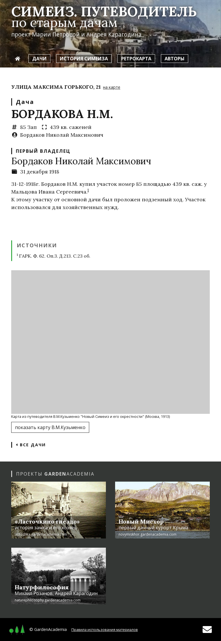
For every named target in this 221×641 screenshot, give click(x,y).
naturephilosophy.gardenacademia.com (48, 600)
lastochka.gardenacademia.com (41, 534)
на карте (111, 87)
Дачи (39, 58)
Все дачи (31, 444)
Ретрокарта (136, 58)
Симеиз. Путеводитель (104, 11)
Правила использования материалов (104, 629)
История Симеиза (84, 58)
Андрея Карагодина (114, 34)
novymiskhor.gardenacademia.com (147, 534)
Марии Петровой (56, 34)
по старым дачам (64, 22)
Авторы (174, 58)
